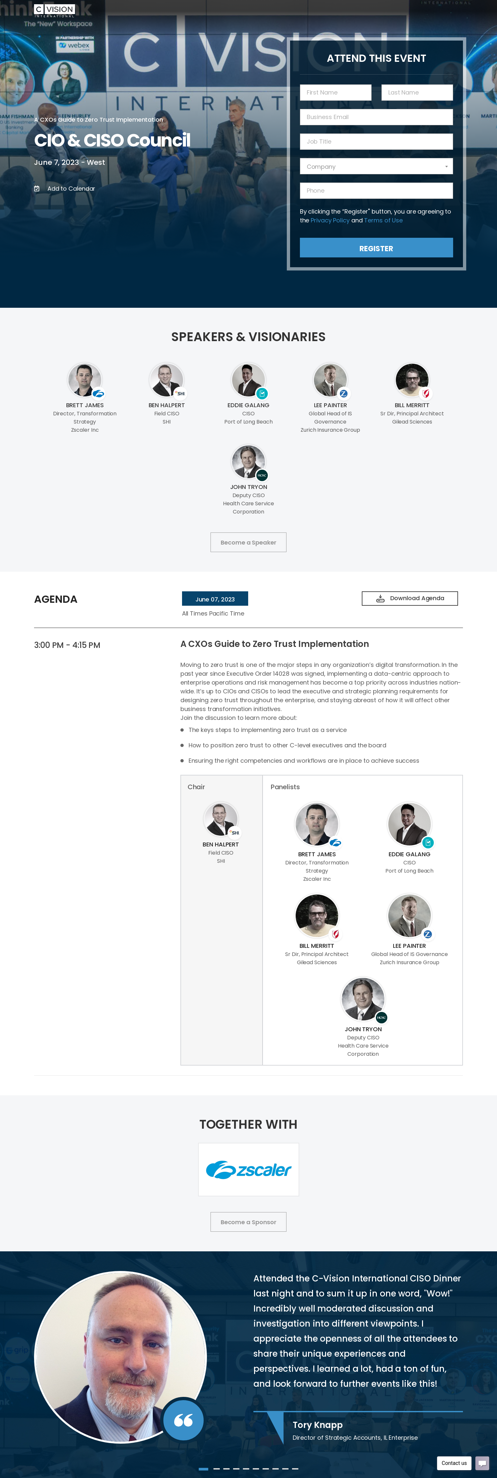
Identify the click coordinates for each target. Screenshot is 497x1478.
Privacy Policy (330, 220)
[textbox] (376, 166)
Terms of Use (383, 220)
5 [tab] (246, 1471)
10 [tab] (295, 1471)
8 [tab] (275, 1471)
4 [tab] (236, 1471)
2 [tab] (216, 1471)
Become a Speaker (248, 542)
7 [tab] (266, 1471)
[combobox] (376, 166)
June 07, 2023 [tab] (215, 599)
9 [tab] (285, 1471)
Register (376, 249)
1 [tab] (202, 1471)
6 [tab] (256, 1471)
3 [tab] (226, 1471)
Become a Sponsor (248, 1222)
